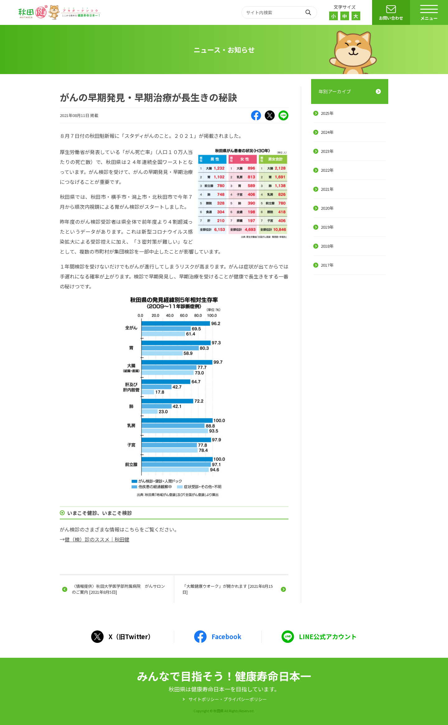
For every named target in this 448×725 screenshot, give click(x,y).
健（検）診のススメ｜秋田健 (97, 539)
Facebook (256, 115)
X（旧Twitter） (270, 115)
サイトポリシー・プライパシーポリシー (228, 699)
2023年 (327, 151)
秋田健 (60, 12)
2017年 (327, 265)
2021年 (327, 189)
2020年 (327, 208)
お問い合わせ (391, 18)
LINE (283, 115)
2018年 (327, 246)
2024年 (327, 132)
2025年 (327, 113)
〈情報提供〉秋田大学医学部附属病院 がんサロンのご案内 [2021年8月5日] (118, 589)
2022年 (327, 170)
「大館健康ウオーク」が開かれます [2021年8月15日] (227, 589)
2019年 (327, 227)
